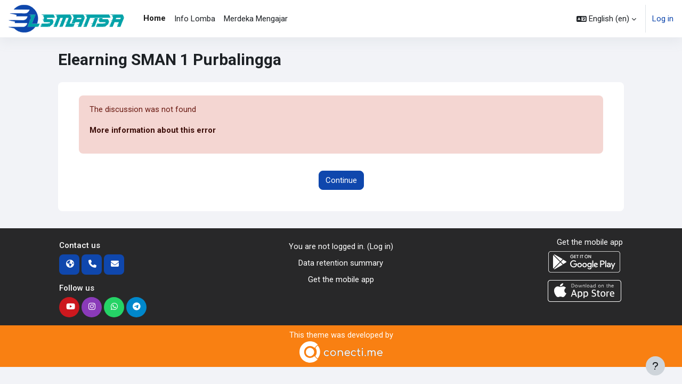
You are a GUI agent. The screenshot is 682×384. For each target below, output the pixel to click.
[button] (606, 18)
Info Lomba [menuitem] (194, 18)
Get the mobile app (341, 279)
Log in (662, 18)
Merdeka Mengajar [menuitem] (256, 18)
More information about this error (153, 130)
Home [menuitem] (154, 18)
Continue (341, 180)
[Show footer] (655, 365)
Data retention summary (340, 263)
